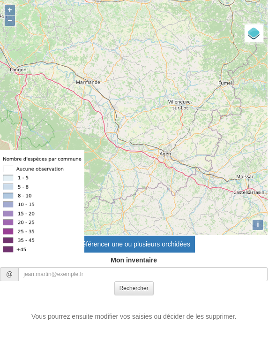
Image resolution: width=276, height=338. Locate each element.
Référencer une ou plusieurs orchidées (133, 244)
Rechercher (134, 288)
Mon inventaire (134, 260)
